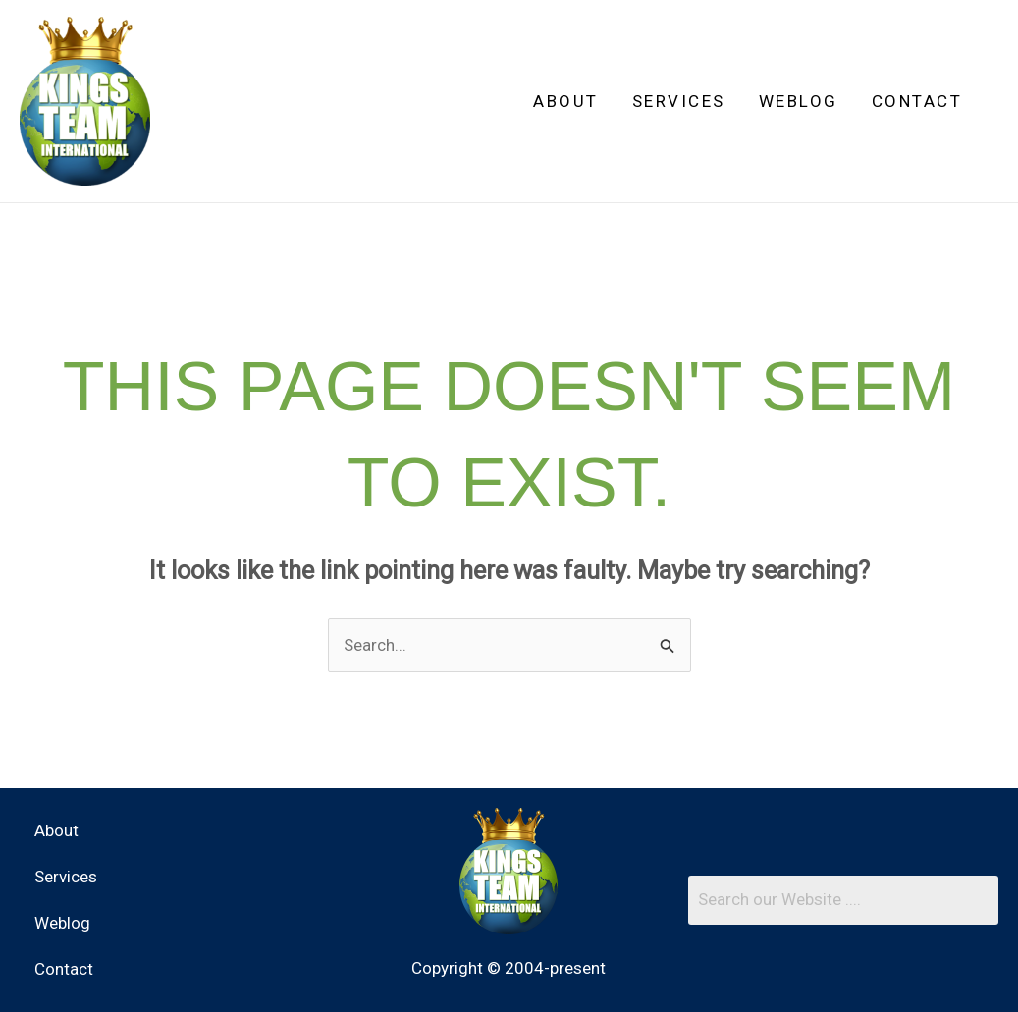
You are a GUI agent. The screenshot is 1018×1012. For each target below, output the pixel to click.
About (566, 101)
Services (678, 101)
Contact (917, 101)
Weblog (798, 101)
